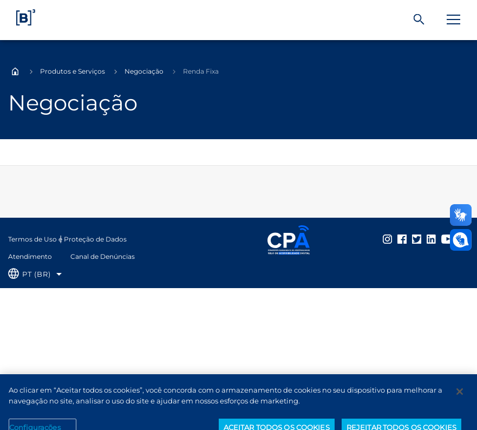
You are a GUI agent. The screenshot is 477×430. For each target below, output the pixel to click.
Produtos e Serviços (72, 71)
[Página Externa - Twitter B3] (416, 238)
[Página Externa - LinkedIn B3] (431, 238)
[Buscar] (419, 20)
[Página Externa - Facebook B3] (402, 238)
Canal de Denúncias (102, 256)
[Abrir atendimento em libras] (461, 240)
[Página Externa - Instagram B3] (387, 238)
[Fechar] (460, 397)
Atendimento (30, 256)
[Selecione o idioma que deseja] (35, 274)
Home (15, 71)
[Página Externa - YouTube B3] (447, 238)
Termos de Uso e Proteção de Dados (67, 239)
